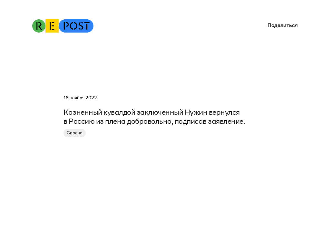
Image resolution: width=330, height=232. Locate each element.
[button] (281, 25)
